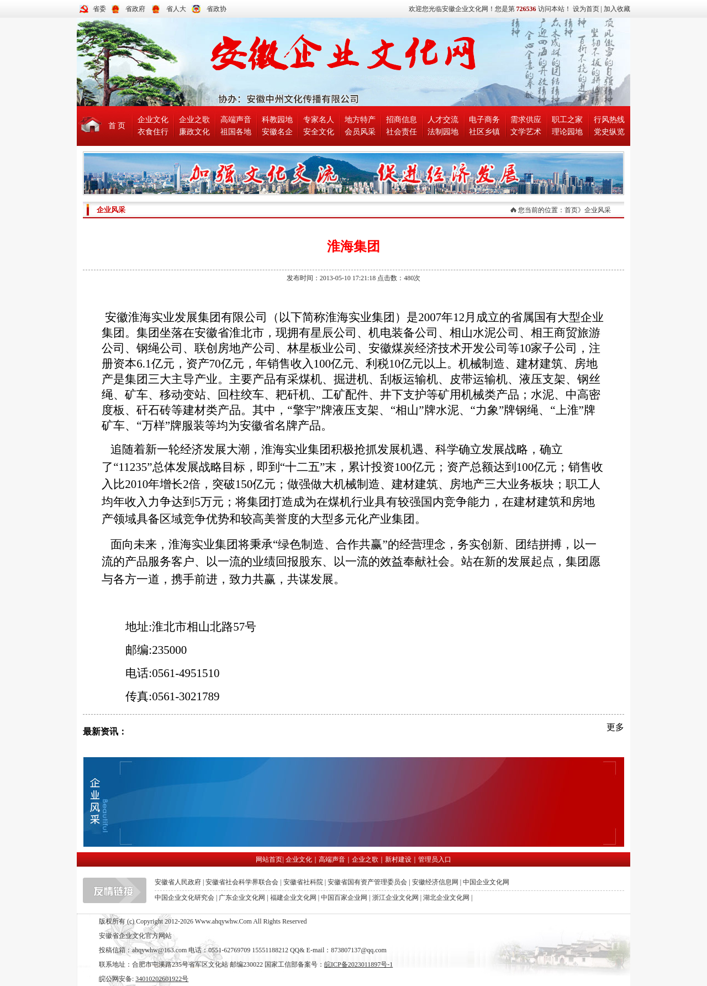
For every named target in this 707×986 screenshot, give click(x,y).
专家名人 (318, 120)
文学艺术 (525, 132)
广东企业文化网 (242, 897)
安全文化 (318, 132)
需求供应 (525, 120)
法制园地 (443, 132)
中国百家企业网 (344, 897)
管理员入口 (434, 859)
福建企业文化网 (293, 897)
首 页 (117, 126)
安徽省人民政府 (178, 882)
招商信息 (401, 120)
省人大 (176, 9)
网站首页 (269, 859)
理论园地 (567, 132)
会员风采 (360, 132)
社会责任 (401, 132)
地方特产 (360, 120)
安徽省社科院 (303, 882)
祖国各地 (235, 132)
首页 (571, 210)
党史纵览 (609, 132)
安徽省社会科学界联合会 (241, 882)
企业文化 (153, 120)
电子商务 (484, 120)
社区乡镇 (484, 132)
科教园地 (277, 120)
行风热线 (609, 120)
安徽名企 (277, 132)
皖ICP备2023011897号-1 (358, 964)
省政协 (216, 9)
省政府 (135, 9)
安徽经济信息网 (435, 882)
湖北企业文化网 (446, 897)
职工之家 (567, 120)
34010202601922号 (161, 979)
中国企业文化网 (486, 882)
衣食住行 (153, 132)
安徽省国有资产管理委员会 (367, 882)
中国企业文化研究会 (184, 897)
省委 (99, 9)
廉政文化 (194, 132)
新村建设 (398, 859)
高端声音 (235, 120)
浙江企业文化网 (395, 897)
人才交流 (443, 120)
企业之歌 (194, 120)
